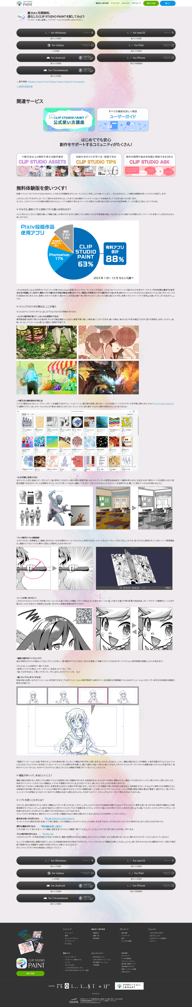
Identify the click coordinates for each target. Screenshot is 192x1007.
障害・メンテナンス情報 (129, 969)
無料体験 (151, 3)
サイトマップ (125, 956)
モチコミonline (69, 965)
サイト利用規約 (126, 958)
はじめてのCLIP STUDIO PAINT (59, 818)
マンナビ (67, 962)
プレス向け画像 (126, 941)
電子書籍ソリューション (100, 962)
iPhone (53, 81)
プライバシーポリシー (128, 961)
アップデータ (125, 936)
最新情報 (124, 953)
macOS (40, 81)
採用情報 (96, 965)
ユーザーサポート (70, 957)
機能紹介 (96, 933)
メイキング (48, 834)
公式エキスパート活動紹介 (158, 938)
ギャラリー (153, 941)
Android (68, 81)
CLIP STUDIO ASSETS (163, 403)
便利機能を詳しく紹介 (51, 826)
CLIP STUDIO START (156, 933)
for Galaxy (68, 944)
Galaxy (60, 81)
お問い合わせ (126, 972)
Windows (32, 81)
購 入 (167, 3)
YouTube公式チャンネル (74, 968)
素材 (122, 938)
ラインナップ (69, 933)
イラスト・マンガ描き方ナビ (73, 960)
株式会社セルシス (98, 957)
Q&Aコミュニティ (155, 936)
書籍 (66, 936)
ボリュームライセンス (71, 938)
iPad (47, 81)
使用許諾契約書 (26, 86)
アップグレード (69, 941)
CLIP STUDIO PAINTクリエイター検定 (77, 970)
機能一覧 (96, 936)
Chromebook (78, 81)
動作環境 (96, 938)
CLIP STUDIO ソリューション (102, 960)
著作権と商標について (129, 964)
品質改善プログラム (128, 966)
